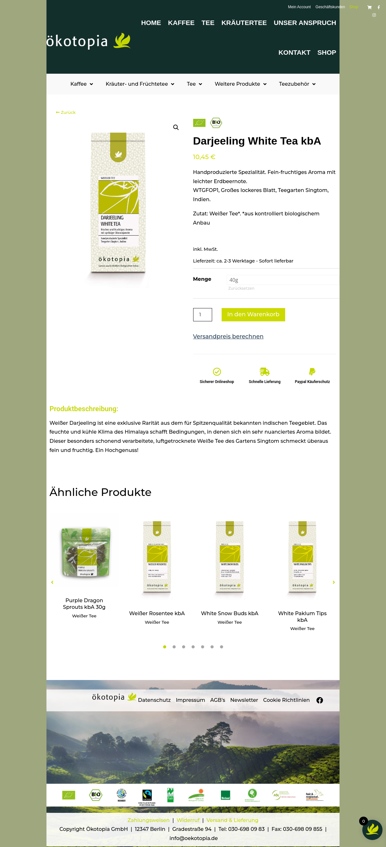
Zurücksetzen (241, 288)
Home (151, 22)
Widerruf (189, 820)
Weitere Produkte (240, 84)
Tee (208, 22)
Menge (202, 279)
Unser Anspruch (305, 22)
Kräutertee (244, 22)
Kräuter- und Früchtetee (140, 84)
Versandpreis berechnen (228, 336)
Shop (326, 52)
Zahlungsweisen (149, 820)
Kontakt (294, 52)
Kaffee (181, 22)
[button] (176, 127)
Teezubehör (297, 84)
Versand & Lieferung (232, 820)
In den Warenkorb (253, 314)
